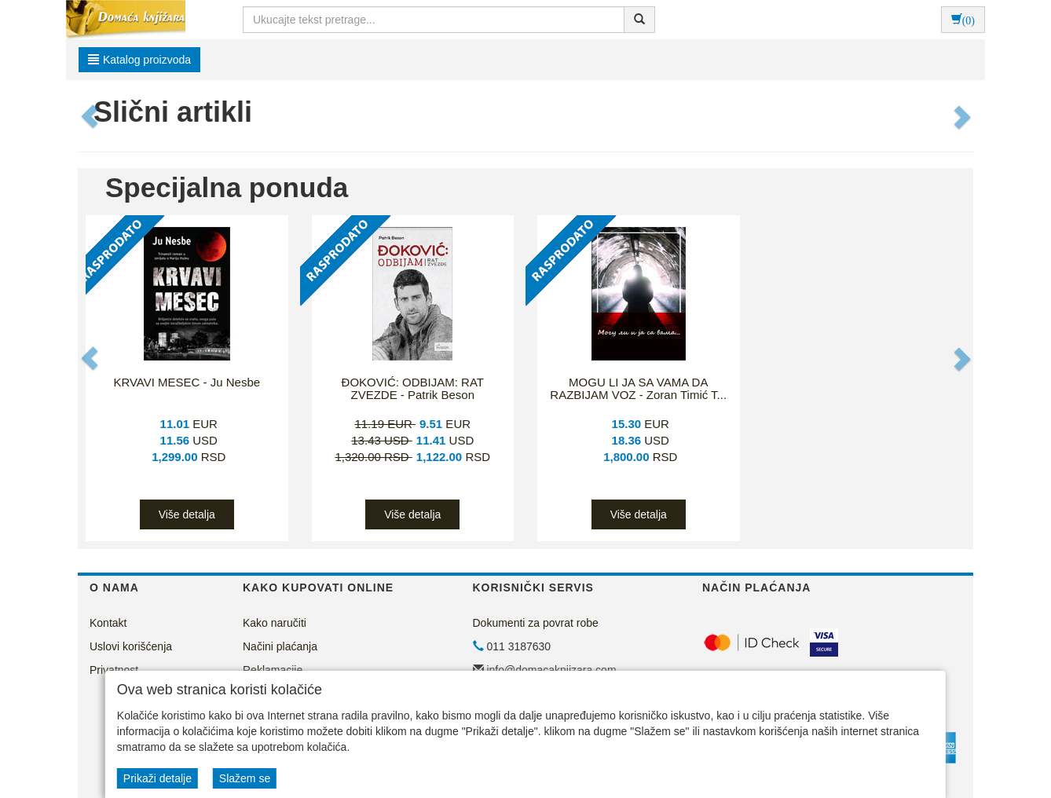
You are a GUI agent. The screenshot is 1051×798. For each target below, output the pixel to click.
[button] (91, 116)
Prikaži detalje (157, 778)
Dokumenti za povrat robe (536, 623)
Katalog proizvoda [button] (139, 59)
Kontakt (108, 623)
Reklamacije (272, 670)
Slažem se (244, 778)
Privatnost (114, 670)
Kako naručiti (274, 623)
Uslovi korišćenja (131, 646)
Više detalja (187, 514)
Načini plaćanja (280, 646)
